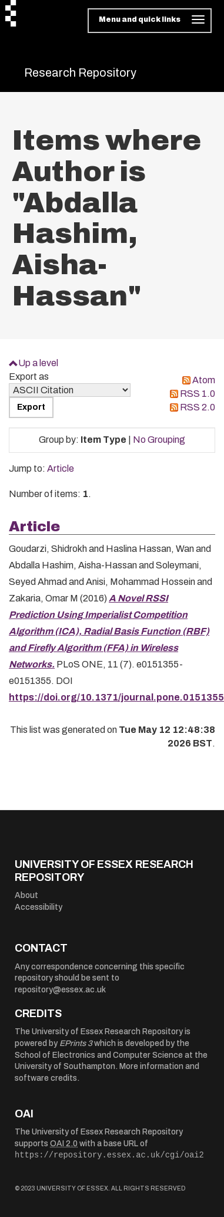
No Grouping (159, 440)
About (26, 895)
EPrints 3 (75, 1043)
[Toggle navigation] (150, 20)
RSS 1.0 (197, 394)
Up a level (38, 363)
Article (60, 468)
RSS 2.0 (197, 407)
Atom (203, 380)
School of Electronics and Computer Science (99, 1055)
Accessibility (38, 907)
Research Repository (80, 72)
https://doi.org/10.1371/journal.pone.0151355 (116, 697)
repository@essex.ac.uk (60, 989)
